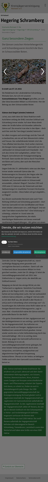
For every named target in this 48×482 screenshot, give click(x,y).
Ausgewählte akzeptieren (22, 252)
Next (43, 71)
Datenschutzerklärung (9, 236)
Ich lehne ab (6, 252)
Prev (5, 71)
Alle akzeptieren (40, 252)
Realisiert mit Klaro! (41, 256)
